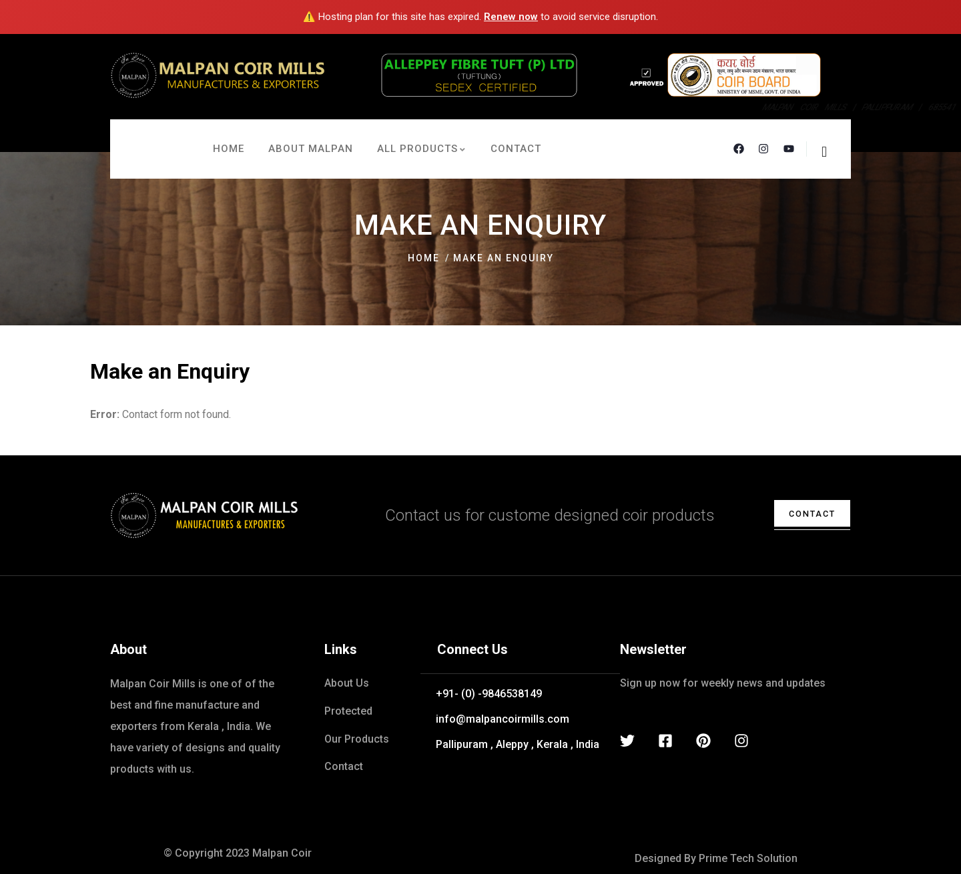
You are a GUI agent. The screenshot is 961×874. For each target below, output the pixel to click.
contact (804, 513)
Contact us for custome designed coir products (550, 515)
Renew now (511, 17)
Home (424, 258)
